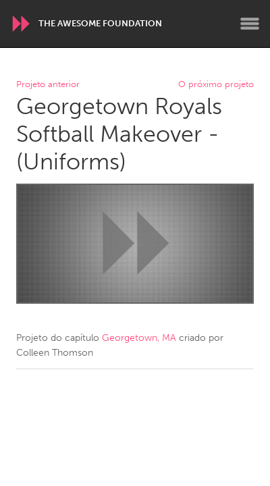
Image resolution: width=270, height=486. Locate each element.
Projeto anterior (48, 84)
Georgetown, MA (139, 338)
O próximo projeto (216, 84)
